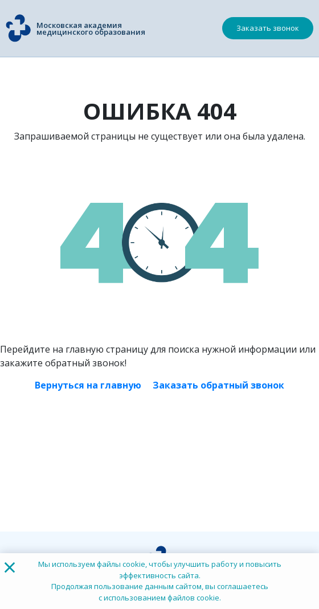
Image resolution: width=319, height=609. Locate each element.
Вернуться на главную (88, 385)
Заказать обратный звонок (218, 385)
